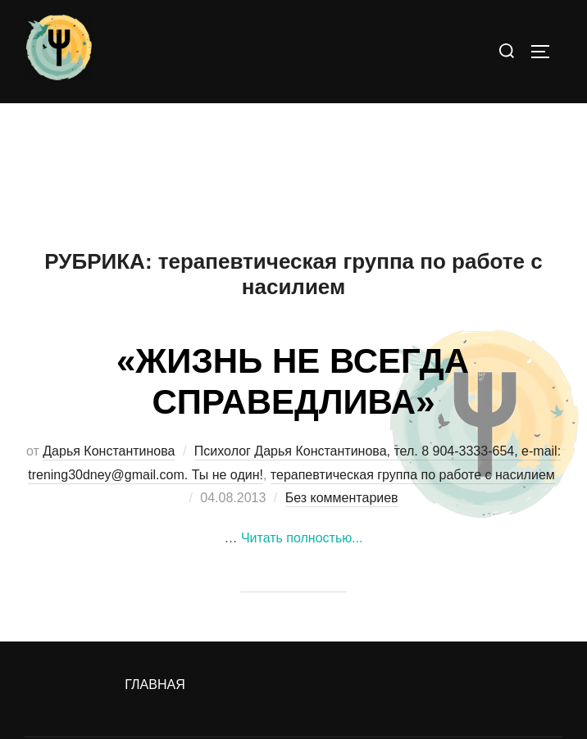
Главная (154, 684)
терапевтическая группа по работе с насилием (413, 475)
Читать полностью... (302, 538)
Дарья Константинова (109, 451)
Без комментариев (341, 498)
